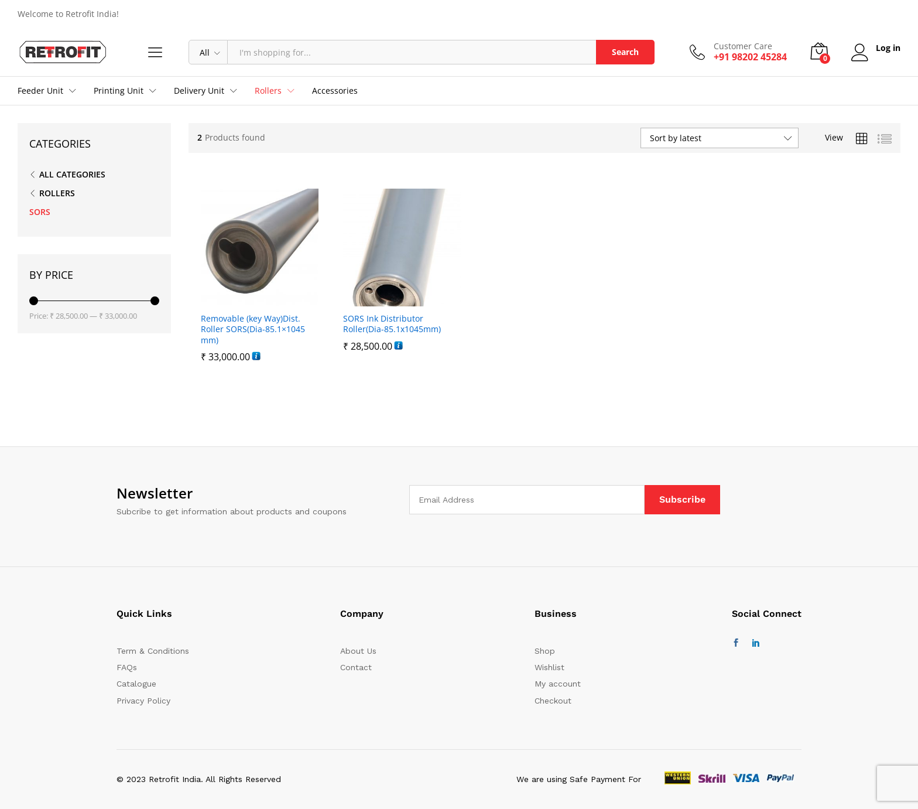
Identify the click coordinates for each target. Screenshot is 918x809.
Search (625, 51)
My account (558, 683)
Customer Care (743, 47)
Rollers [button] (268, 91)
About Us (358, 651)
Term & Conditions (153, 651)
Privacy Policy (143, 700)
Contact (356, 667)
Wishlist (549, 667)
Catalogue (136, 683)
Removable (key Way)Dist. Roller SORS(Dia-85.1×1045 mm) (253, 329)
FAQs (127, 667)
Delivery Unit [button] (199, 91)
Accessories (335, 91)
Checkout (553, 700)
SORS (39, 211)
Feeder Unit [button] (40, 91)
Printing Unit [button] (118, 91)
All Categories (72, 174)
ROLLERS (57, 193)
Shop (545, 651)
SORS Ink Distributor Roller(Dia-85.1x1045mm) (392, 323)
